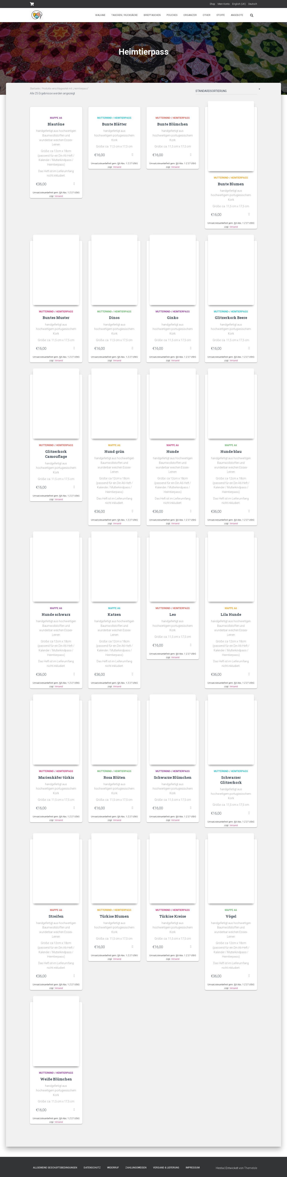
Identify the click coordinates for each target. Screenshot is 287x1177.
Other (206, 15)
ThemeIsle (250, 1168)
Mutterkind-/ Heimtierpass (114, 118)
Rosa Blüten (114, 779)
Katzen (114, 615)
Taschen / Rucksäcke (124, 15)
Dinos (114, 318)
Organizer (190, 15)
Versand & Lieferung (166, 1167)
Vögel (231, 918)
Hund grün (114, 452)
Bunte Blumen (231, 184)
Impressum (193, 1167)
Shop (212, 4)
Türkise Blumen (114, 918)
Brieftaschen (152, 15)
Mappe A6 (56, 118)
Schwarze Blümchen (173, 779)
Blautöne (56, 124)
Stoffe (220, 15)
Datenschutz (92, 1167)
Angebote (237, 15)
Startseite (35, 88)
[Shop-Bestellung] (226, 92)
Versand (59, 196)
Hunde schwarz (56, 615)
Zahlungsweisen (135, 1167)
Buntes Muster (56, 318)
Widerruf (113, 1167)
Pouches (172, 15)
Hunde (172, 452)
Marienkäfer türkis (56, 779)
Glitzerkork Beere (231, 318)
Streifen (56, 918)
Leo (172, 615)
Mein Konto (224, 4)
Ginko (172, 318)
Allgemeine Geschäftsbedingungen (55, 1167)
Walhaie (100, 15)
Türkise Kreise (172, 918)
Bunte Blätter (114, 124)
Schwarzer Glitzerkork (231, 782)
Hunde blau (231, 452)
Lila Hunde (231, 615)
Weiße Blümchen (56, 1081)
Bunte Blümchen (172, 124)
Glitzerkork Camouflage (56, 455)
